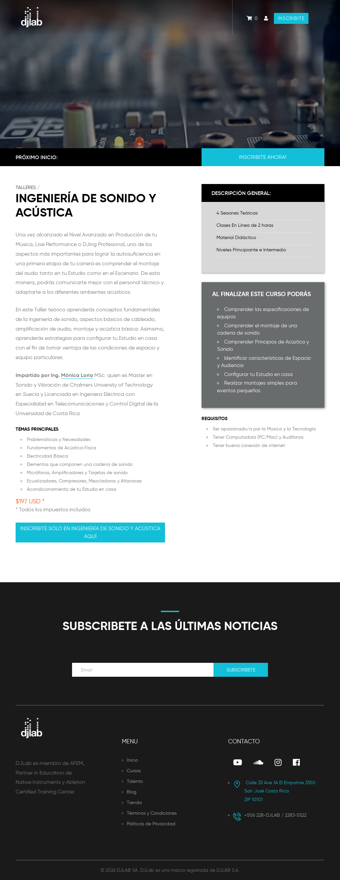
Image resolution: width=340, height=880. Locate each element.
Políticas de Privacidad (151, 824)
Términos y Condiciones (152, 813)
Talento (135, 781)
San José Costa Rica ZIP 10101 (274, 791)
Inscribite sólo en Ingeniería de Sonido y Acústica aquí (90, 532)
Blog (131, 792)
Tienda (134, 802)
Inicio (132, 760)
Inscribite (291, 18)
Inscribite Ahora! (263, 157)
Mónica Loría (77, 375)
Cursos (134, 771)
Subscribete (240, 670)
